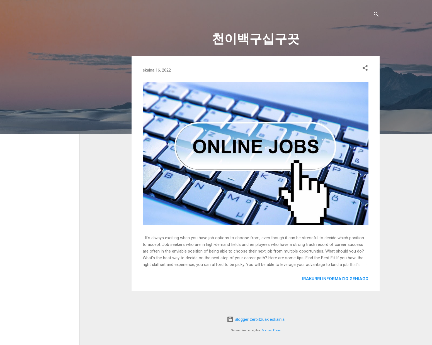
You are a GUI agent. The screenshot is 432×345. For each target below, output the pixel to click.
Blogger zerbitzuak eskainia (256, 319)
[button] (365, 69)
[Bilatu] (376, 15)
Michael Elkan (271, 330)
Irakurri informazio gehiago (335, 278)
